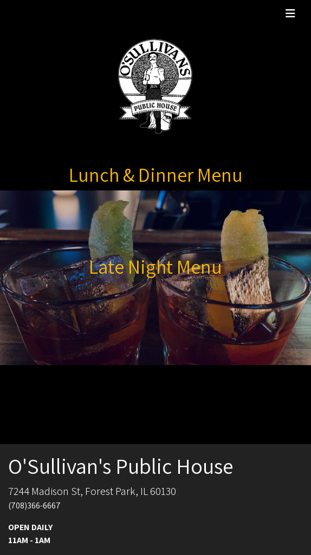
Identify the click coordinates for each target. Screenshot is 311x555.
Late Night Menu (155, 266)
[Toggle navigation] (290, 13)
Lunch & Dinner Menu (156, 174)
